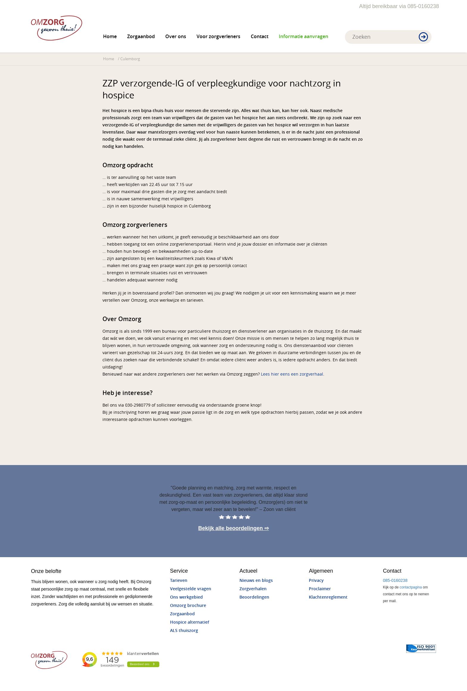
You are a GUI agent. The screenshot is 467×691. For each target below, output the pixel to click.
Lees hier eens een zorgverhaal (292, 374)
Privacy (316, 580)
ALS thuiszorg (184, 630)
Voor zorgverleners (218, 36)
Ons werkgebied (186, 597)
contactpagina (411, 587)
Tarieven (178, 580)
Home (110, 36)
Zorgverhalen (253, 588)
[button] (423, 37)
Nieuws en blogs (256, 580)
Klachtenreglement (328, 597)
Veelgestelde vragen (190, 588)
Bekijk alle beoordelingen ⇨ (233, 528)
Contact (259, 36)
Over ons (175, 36)
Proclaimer (320, 588)
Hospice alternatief (189, 622)
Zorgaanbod (141, 36)
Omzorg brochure (188, 605)
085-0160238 (395, 580)
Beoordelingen (254, 597)
